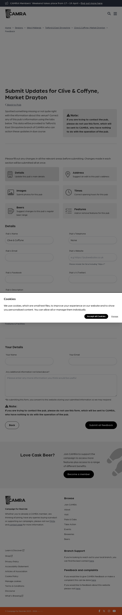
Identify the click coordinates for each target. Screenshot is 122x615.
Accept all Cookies (96, 316)
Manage (114, 316)
